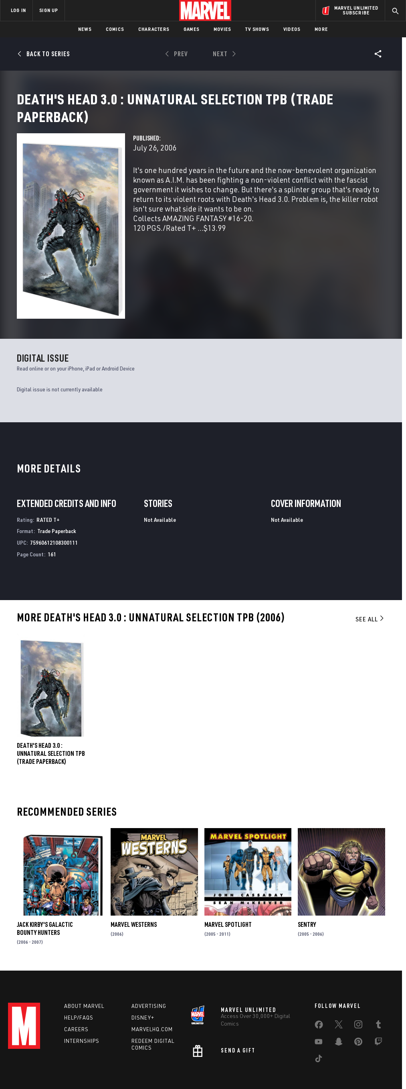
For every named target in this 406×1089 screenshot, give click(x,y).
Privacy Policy (70, 1060)
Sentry (307, 881)
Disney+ (142, 978)
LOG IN (18, 10)
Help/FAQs (78, 978)
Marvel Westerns (134, 881)
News (84, 29)
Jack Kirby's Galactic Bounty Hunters (45, 885)
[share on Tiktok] (319, 1021)
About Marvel (84, 966)
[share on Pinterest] (358, 1004)
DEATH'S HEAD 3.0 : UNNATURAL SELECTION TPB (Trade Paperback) (51, 710)
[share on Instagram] (358, 987)
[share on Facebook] (319, 987)
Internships (81, 1001)
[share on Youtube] (319, 1004)
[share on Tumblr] (378, 987)
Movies (222, 29)
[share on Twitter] (339, 987)
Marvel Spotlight (228, 881)
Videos (291, 29)
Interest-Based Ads (361, 1060)
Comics (115, 29)
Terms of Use (34, 1060)
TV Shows (257, 29)
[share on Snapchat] (339, 1004)
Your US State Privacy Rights (124, 1060)
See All (370, 576)
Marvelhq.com (152, 990)
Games (191, 29)
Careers (76, 990)
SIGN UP (48, 10)
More (321, 29)
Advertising (148, 966)
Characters (153, 29)
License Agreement (311, 1060)
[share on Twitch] (378, 1004)
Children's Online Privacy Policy (248, 1060)
